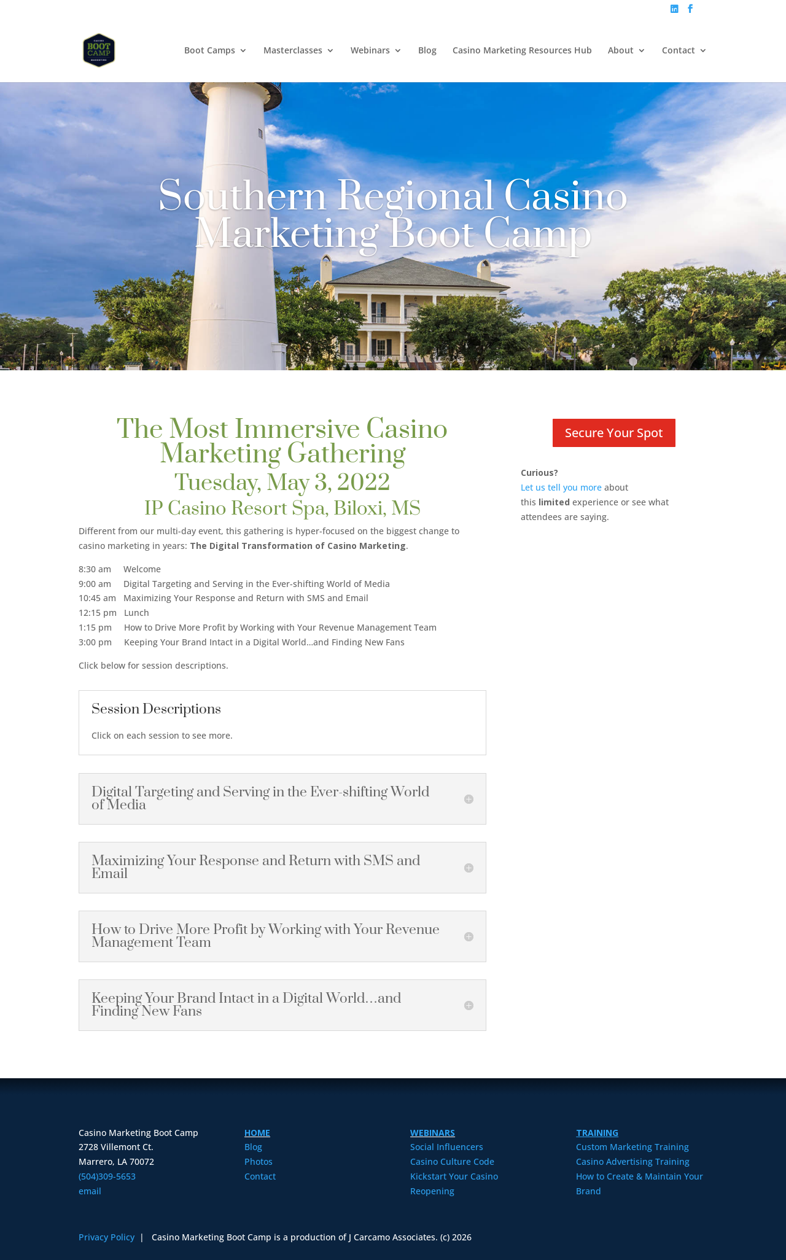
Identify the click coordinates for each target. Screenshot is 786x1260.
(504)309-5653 (107, 1176)
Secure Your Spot (614, 432)
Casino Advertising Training (633, 1161)
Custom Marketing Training (632, 1147)
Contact (678, 51)
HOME (257, 1132)
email (90, 1191)
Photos (258, 1161)
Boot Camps (209, 51)
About (621, 51)
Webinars (370, 51)
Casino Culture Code (452, 1161)
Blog (427, 51)
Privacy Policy (108, 1237)
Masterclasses (292, 51)
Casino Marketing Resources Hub (522, 51)
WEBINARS (432, 1132)
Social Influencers (446, 1147)
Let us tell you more (561, 487)
